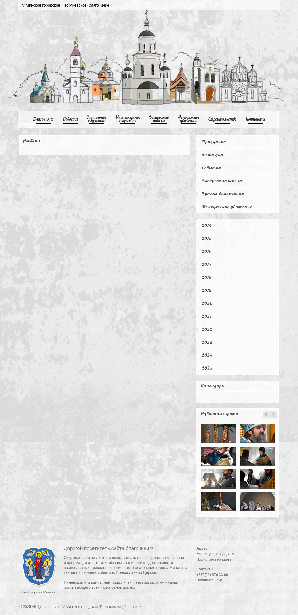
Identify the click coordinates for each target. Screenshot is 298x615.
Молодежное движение (227, 206)
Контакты (255, 119)
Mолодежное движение (188, 119)
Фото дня (212, 154)
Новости (70, 119)
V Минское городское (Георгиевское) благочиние (102, 607)
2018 (207, 277)
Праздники (214, 141)
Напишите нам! (209, 580)
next (273, 414)
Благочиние (43, 119)
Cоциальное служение (96, 119)
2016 (207, 251)
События (212, 167)
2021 (207, 316)
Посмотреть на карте (213, 559)
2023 (207, 342)
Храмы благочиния (223, 193)
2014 (207, 225)
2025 (207, 368)
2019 (207, 290)
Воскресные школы (159, 119)
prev (266, 414)
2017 (207, 264)
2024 (207, 355)
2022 (207, 329)
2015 (207, 238)
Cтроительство (222, 119)
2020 (207, 303)
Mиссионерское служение (127, 119)
